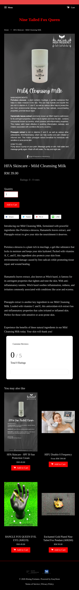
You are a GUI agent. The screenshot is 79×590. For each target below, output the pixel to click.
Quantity (8, 189)
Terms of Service (32, 584)
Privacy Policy (47, 584)
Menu (8, 7)
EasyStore (55, 579)
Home (6, 30)
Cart (71, 7)
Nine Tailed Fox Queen (39, 19)
